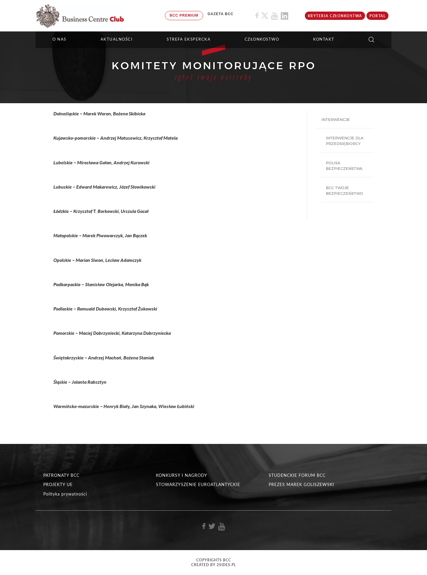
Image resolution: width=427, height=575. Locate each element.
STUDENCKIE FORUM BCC (297, 475)
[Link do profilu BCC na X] (265, 15)
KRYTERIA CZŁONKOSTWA (335, 16)
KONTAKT (323, 39)
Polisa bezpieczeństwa (344, 165)
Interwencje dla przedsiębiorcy (345, 141)
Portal (377, 16)
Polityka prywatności (65, 493)
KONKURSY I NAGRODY (181, 475)
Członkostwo (262, 39)
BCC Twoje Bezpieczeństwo (344, 190)
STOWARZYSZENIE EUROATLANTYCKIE (198, 484)
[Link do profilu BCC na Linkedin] (284, 16)
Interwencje (335, 119)
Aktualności (117, 39)
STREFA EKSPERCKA (189, 39)
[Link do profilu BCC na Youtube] (274, 16)
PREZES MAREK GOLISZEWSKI (301, 484)
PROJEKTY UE (58, 484)
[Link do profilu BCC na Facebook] (257, 15)
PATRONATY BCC (61, 475)
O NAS (59, 39)
